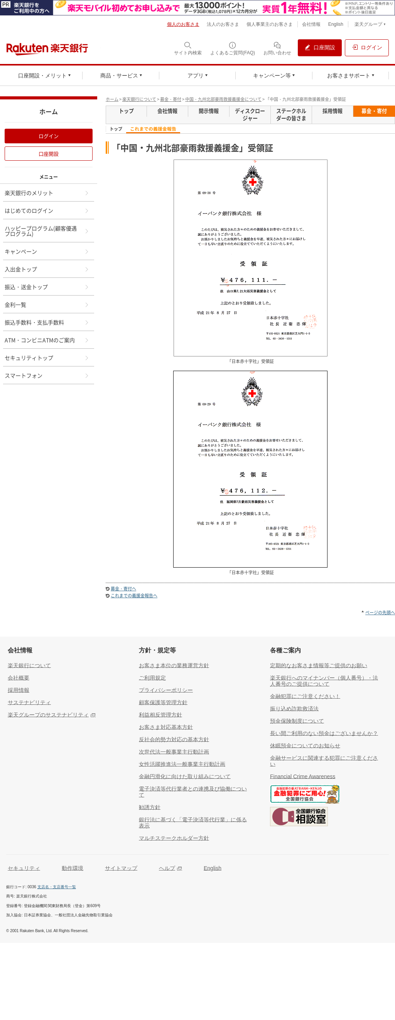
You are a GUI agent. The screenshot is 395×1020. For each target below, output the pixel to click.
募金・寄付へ (123, 588)
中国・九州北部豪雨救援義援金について (223, 99)
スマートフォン (47, 375)
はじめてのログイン (47, 210)
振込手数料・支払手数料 (47, 322)
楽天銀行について (139, 99)
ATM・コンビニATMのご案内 (47, 340)
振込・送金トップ (47, 287)
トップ (116, 129)
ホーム (112, 99)
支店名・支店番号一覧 (56, 887)
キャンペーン (47, 251)
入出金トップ (47, 269)
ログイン (49, 135)
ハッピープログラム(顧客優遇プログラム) (47, 230)
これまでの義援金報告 (153, 129)
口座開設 (49, 153)
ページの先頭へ (380, 612)
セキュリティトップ (47, 357)
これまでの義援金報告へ (134, 595)
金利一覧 (47, 304)
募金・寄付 (170, 99)
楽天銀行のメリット (47, 193)
